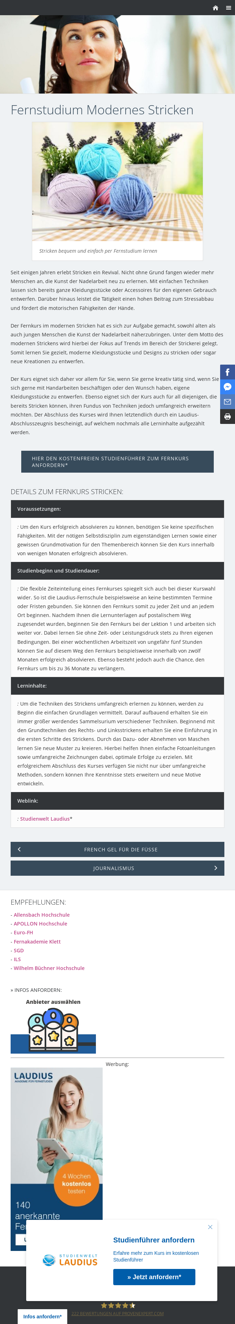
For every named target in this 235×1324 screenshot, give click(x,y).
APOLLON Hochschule (40, 923)
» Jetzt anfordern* (154, 1277)
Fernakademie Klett (37, 941)
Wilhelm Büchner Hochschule (49, 968)
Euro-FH (23, 932)
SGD (19, 950)
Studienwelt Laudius (45, 818)
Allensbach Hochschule (42, 914)
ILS (17, 959)
